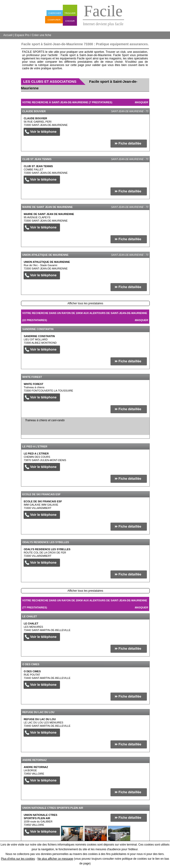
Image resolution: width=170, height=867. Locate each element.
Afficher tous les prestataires (85, 303)
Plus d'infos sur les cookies (18, 858)
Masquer (141, 102)
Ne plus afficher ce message (55, 858)
